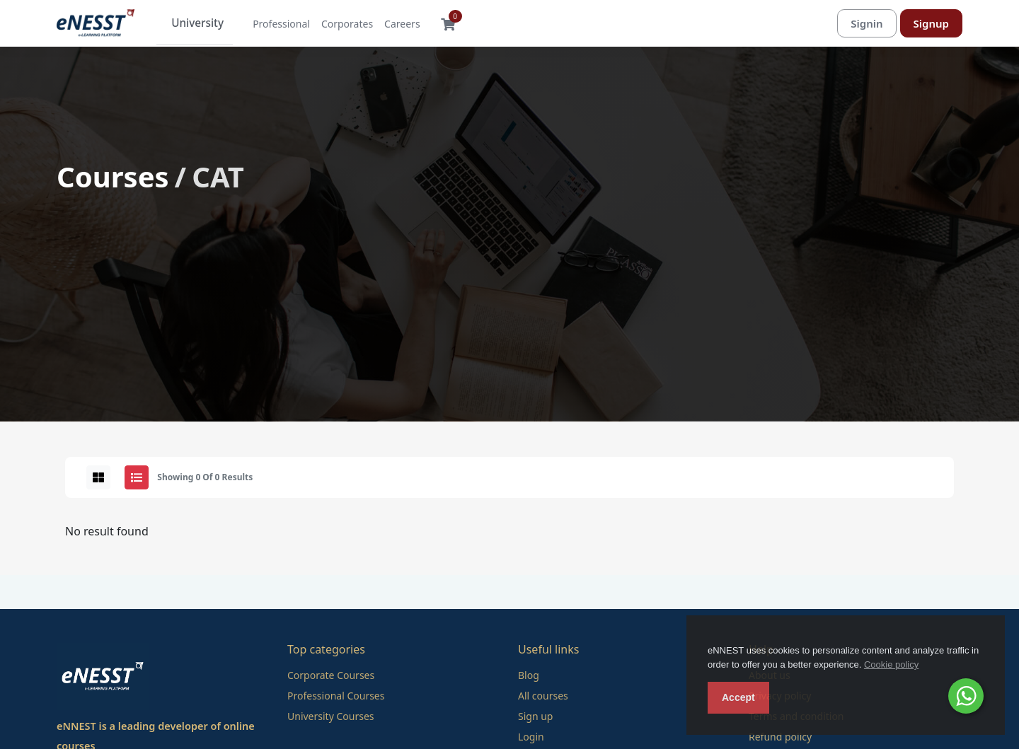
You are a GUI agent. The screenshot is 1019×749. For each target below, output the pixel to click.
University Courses (330, 717)
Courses (113, 177)
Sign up (535, 717)
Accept (738, 697)
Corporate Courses (330, 676)
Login (531, 737)
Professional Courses (335, 696)
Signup (931, 23)
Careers (390, 24)
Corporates (336, 24)
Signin (866, 23)
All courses (543, 696)
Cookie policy (891, 664)
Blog (528, 676)
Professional (270, 24)
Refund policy (780, 737)
